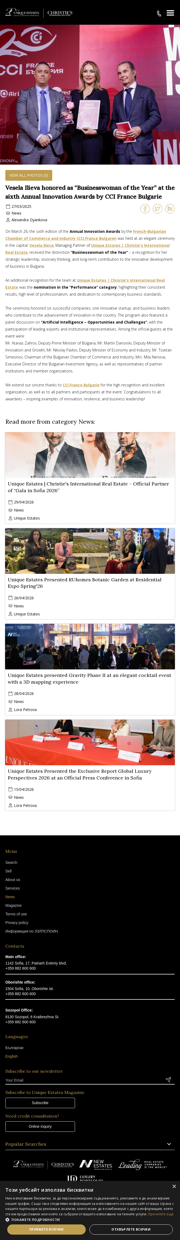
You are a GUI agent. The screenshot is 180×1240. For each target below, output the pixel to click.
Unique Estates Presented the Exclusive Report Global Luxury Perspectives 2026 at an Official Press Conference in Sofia (80, 774)
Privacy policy (16, 922)
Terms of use (16, 914)
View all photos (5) (28, 175)
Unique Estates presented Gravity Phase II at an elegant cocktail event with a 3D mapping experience (89, 678)
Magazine (13, 905)
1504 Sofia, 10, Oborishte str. (29, 989)
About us (12, 880)
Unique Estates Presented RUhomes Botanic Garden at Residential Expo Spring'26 (85, 583)
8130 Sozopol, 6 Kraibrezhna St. (32, 1017)
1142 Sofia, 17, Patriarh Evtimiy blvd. (36, 963)
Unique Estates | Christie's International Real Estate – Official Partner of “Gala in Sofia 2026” (88, 487)
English (11, 1056)
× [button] (174, 1187)
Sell (8, 871)
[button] (90, 1219)
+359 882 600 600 (20, 968)
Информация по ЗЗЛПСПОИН (31, 931)
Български (14, 1048)
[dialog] (90, 1210)
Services (12, 888)
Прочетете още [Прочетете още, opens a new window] (161, 1214)
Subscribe (40, 1103)
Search (11, 862)
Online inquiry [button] (40, 1126)
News (16, 213)
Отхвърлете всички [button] (131, 1229)
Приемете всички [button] (46, 1229)
